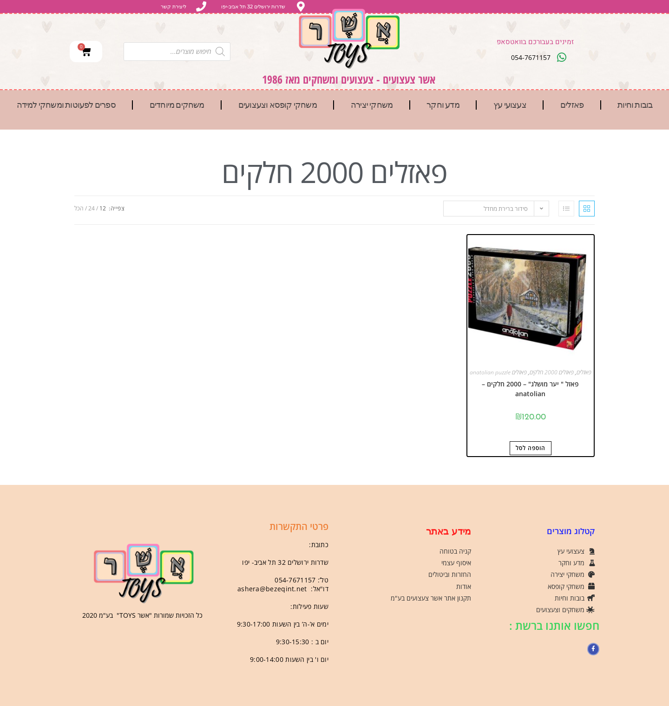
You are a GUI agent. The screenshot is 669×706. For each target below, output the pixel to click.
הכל (79, 208)
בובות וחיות (634, 105)
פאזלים (572, 105)
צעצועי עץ (509, 105)
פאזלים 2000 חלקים (552, 372)
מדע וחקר (442, 105)
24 (91, 208)
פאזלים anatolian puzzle (498, 372)
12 (102, 208)
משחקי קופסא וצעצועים (277, 105)
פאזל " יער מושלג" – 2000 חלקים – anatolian (530, 388)
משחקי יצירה (372, 105)
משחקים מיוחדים (177, 105)
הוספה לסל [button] (530, 448)
